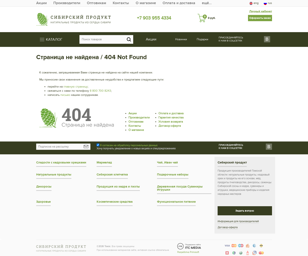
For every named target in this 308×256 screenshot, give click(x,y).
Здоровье (43, 202)
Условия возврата (170, 121)
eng (254, 3)
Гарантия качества (170, 117)
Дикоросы (44, 187)
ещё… (207, 3)
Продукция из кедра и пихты (118, 187)
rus (268, 3)
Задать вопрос (244, 210)
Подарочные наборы (172, 175)
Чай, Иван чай (167, 163)
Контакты (121, 3)
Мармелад (104, 163)
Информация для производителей (238, 221)
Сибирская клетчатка (112, 175)
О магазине (146, 3)
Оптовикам (96, 3)
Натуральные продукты (53, 175)
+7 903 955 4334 (154, 18)
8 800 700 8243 (100, 91)
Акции (41, 3)
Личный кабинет (260, 11)
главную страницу (76, 86)
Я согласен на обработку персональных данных (128, 145)
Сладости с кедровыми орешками (61, 163)
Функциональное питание (176, 202)
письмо (65, 95)
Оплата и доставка (179, 3)
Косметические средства (115, 202)
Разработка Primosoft (188, 252)
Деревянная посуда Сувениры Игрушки (180, 188)
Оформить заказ (260, 18)
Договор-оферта (169, 126)
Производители (66, 3)
